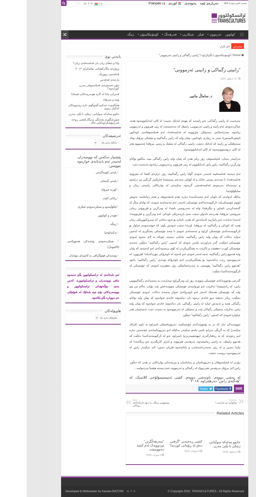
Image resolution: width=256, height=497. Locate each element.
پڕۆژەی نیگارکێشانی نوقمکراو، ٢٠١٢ (70, 68)
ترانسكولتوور (215, 34)
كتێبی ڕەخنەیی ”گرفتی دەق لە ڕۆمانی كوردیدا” (159, 443)
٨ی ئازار (198, 46)
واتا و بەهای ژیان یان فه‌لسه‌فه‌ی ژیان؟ (69, 63)
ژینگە (104, 34)
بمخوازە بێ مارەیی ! (191, 401)
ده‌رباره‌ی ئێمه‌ (182, 3)
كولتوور (203, 34)
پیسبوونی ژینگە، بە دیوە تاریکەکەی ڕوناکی (124, 403)
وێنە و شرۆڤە (84, 99)
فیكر (174, 34)
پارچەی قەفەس (82, 79)
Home (211, 55)
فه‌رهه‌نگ (144, 34)
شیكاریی (161, 34)
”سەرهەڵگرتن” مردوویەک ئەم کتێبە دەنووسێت (123, 445)
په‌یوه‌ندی (164, 3)
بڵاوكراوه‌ (180, 55)
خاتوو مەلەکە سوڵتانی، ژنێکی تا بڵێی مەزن (198, 444)
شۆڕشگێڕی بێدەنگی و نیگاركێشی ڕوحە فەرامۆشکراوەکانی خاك (68, 121)
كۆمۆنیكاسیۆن (122, 34)
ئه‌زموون (189, 34)
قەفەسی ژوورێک (82, 74)
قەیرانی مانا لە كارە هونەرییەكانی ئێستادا (68, 94)
